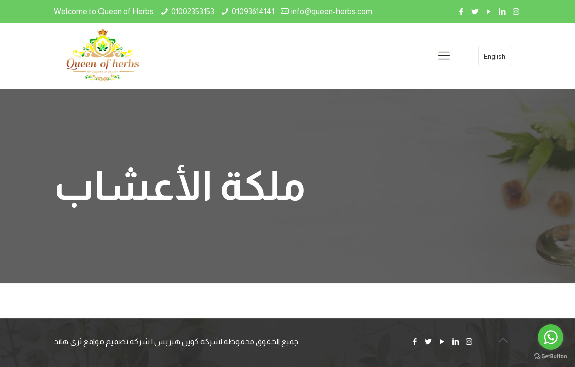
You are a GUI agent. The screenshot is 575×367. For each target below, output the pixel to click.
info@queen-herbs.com (332, 11)
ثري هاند (68, 341)
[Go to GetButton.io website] (550, 356)
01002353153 (192, 11)
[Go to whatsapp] (550, 337)
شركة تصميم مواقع (116, 341)
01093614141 (253, 11)
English (494, 56)
